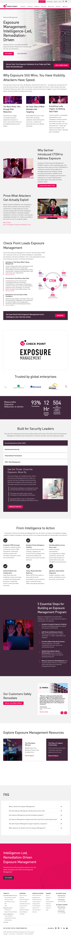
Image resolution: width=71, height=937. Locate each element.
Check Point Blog (23, 901)
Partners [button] (58, 6)
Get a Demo (42, 1)
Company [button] (48, 893)
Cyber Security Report (24, 909)
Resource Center (23, 895)
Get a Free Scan (61, 65)
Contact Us (48, 907)
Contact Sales (49, 1)
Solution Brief (22, 53)
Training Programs (36, 901)
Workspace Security (7, 907)
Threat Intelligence (9, 916)
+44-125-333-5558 (61, 901)
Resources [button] (51, 6)
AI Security (5, 922)
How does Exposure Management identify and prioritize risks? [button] (27, 811)
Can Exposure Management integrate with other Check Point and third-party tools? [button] (33, 819)
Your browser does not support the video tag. (35, 350)
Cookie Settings (20, 934)
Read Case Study (44, 711)
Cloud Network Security (10, 901)
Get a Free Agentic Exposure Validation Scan (17, 224)
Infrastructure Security (12, 449)
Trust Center (48, 905)
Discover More (10, 274)
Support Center (35, 907)
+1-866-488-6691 (61, 897)
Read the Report (53, 756)
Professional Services (37, 899)
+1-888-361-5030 (61, 908)
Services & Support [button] (37, 893)
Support (55, 1)
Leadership (48, 897)
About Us (48, 895)
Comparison (22, 907)
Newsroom (48, 903)
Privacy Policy (12, 934)
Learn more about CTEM (47, 185)
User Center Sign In (36, 909)
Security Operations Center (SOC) (15, 443)
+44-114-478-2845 (61, 912)
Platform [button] (37, 6)
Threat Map (22, 914)
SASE (6, 905)
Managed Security (36, 897)
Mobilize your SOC (15, 506)
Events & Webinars (24, 912)
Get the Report (29, 756)
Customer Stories (23, 905)
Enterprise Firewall (9, 899)
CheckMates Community (25, 903)
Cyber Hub (22, 897)
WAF (6, 903)
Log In (60, 1)
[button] (63, 1)
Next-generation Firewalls (10, 897)
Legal (47, 909)
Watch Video (7, 222)
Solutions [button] (30, 6)
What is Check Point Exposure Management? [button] (22, 806)
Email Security (8, 909)
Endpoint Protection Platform (11, 912)
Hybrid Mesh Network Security (10, 895)
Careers (47, 899)
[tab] (35, 807)
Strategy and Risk (36, 903)
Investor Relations (50, 901)
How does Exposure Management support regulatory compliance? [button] (28, 823)
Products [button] (23, 6)
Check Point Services (36, 895)
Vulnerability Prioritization (13, 456)
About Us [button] (65, 6)
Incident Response (36, 905)
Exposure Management (8, 914)
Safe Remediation (8, 920)
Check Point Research (24, 899)
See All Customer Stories (13, 703)
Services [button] (43, 6)
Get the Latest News (29, 934)
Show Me (60, 315)
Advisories (34, 912)
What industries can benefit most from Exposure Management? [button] (27, 828)
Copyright (5, 934)
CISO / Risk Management (12, 462)
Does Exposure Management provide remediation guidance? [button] (26, 815)
